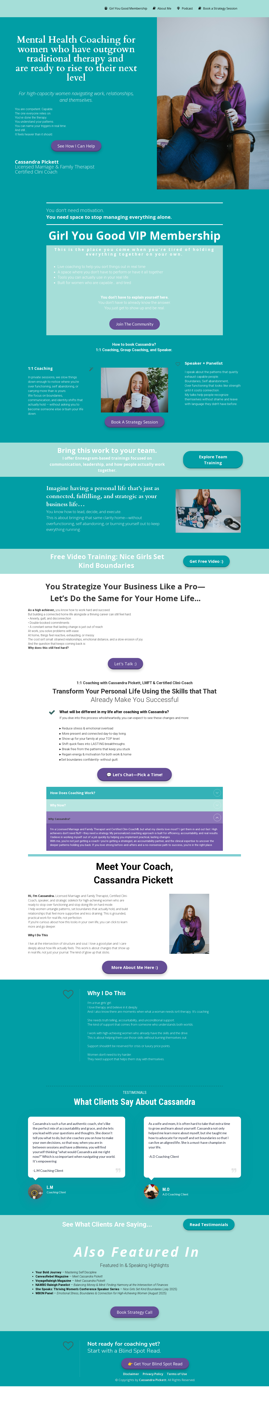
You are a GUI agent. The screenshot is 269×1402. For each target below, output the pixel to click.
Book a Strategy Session (217, 8)
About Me (162, 8)
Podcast (185, 8)
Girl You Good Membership (125, 8)
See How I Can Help (76, 146)
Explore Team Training (213, 459)
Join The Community (134, 323)
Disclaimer (131, 1374)
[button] (217, 793)
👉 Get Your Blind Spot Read (155, 1363)
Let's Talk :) (125, 663)
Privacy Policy (153, 1374)
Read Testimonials (209, 1224)
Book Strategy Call (134, 1312)
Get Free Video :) (206, 561)
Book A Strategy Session (134, 422)
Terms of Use (177, 1374)
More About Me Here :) (134, 967)
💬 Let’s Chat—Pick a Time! (134, 774)
